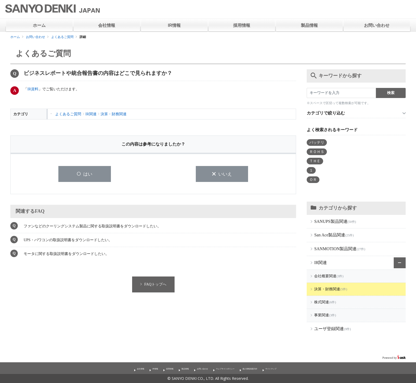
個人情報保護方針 (273, 368)
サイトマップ (307, 368)
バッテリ (316, 142)
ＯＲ (313, 180)
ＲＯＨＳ (316, 152)
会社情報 (106, 25)
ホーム (39, 25)
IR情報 (174, 25)
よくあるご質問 (62, 37)
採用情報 (241, 25)
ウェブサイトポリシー (231, 368)
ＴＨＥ (314, 161)
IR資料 (32, 89)
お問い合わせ (376, 25)
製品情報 (309, 25)
